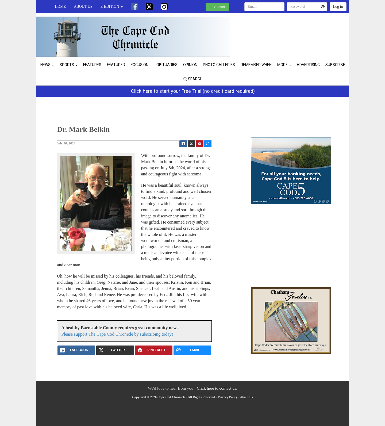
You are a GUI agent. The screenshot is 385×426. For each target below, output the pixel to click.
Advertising (308, 65)
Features (92, 65)
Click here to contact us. (217, 388)
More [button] (284, 65)
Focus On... (141, 65)
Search (192, 79)
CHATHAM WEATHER (300, 32)
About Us (83, 7)
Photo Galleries (219, 65)
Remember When (256, 65)
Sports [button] (69, 65)
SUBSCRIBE (217, 7)
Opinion (190, 65)
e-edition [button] (112, 7)
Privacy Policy (228, 397)
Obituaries (167, 65)
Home (60, 7)
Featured (116, 65)
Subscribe (335, 65)
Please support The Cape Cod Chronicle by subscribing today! (117, 334)
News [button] (47, 65)
